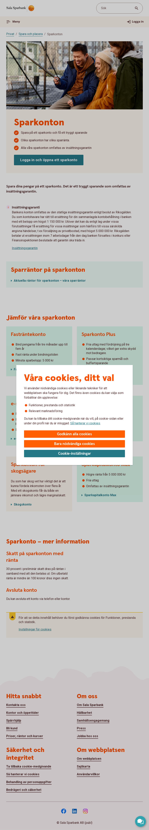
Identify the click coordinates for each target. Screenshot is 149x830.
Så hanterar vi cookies (85, 423)
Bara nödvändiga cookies (74, 443)
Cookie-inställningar (74, 453)
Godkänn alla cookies (74, 434)
